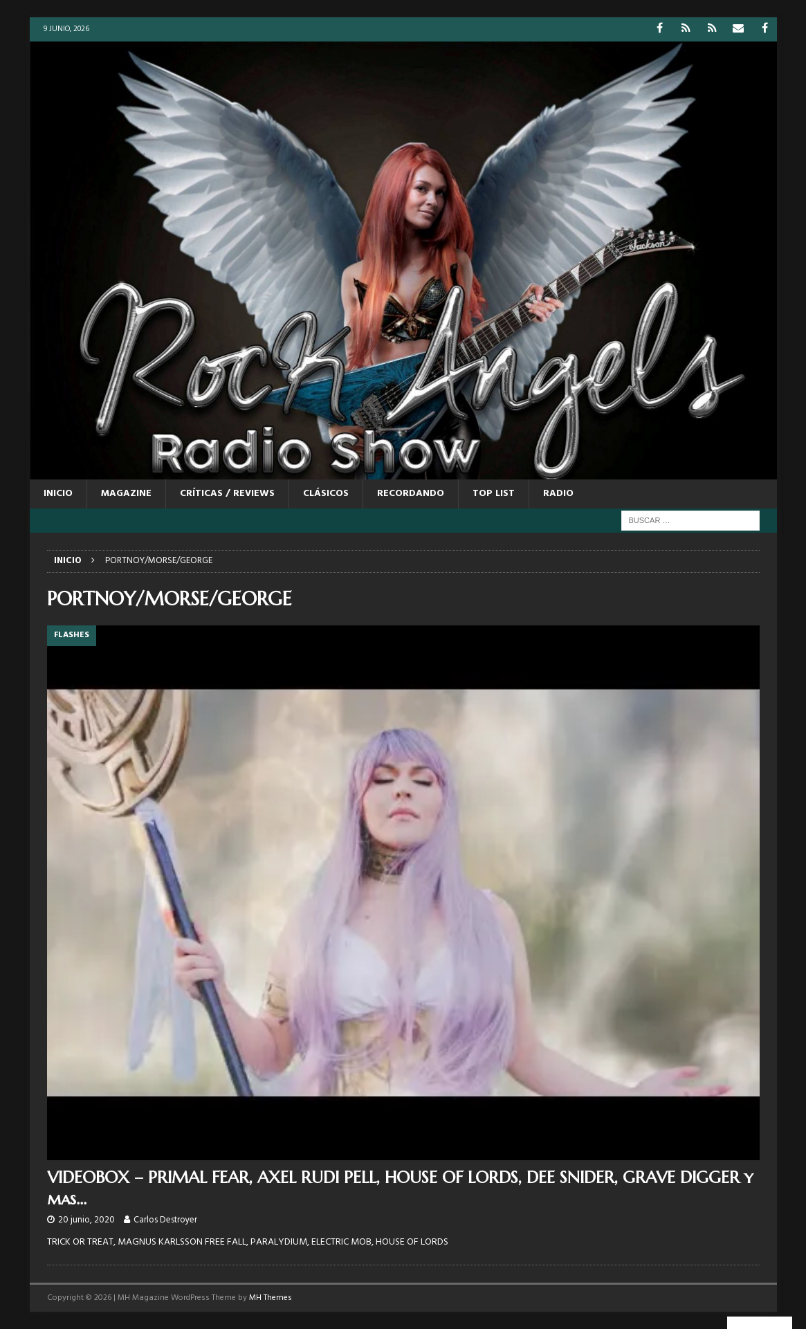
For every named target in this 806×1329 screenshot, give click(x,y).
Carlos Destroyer (165, 1220)
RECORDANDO (410, 494)
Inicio (58, 494)
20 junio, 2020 (86, 1220)
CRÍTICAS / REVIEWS (227, 494)
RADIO (558, 494)
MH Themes (270, 1298)
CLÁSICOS (326, 494)
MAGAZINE (126, 494)
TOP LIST (494, 494)
